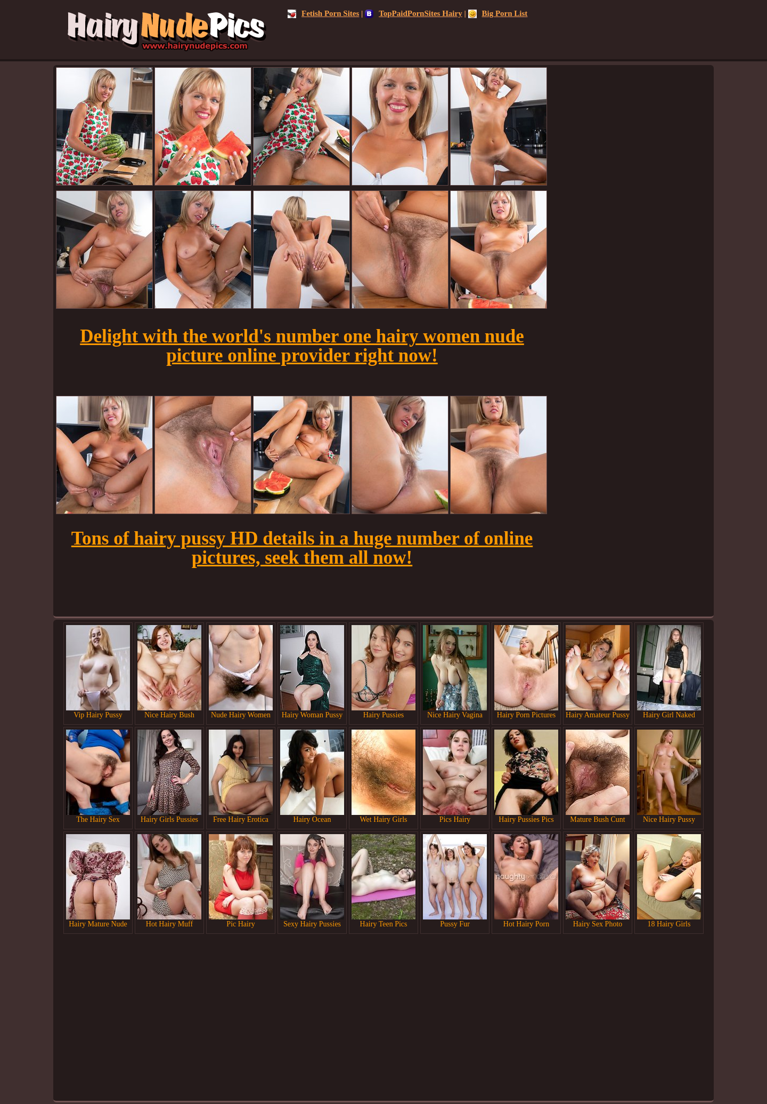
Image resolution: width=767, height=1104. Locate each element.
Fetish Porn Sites (323, 13)
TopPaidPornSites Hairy (413, 13)
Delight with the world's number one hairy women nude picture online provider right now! (302, 346)
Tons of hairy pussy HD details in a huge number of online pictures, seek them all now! (302, 548)
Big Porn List (498, 13)
